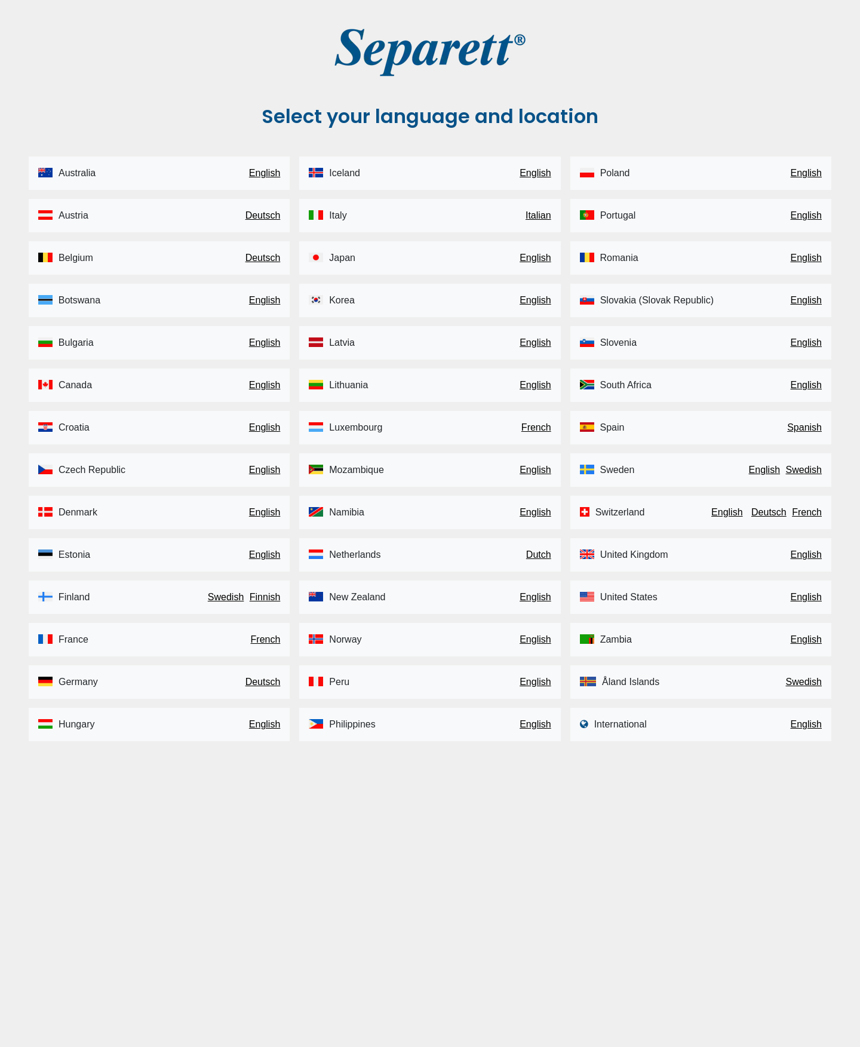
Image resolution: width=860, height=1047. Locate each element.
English (264, 173)
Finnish (265, 597)
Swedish (226, 597)
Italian (538, 215)
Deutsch (263, 215)
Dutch (538, 554)
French (266, 639)
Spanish (804, 427)
